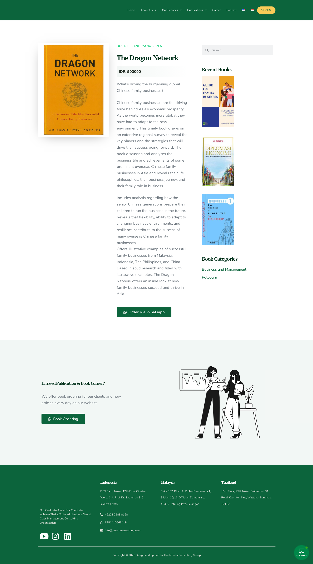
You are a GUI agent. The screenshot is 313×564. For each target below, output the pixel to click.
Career (216, 10)
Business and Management (140, 46)
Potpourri (210, 277)
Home (131, 10)
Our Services (172, 10)
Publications (197, 10)
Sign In (266, 10)
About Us (148, 10)
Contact (231, 10)
